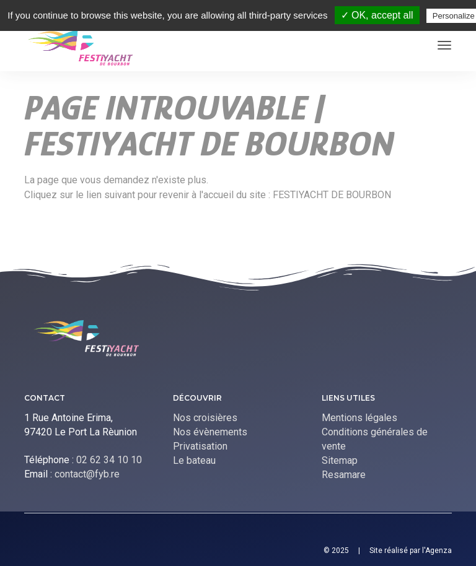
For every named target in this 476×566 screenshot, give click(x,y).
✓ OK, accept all (377, 15)
